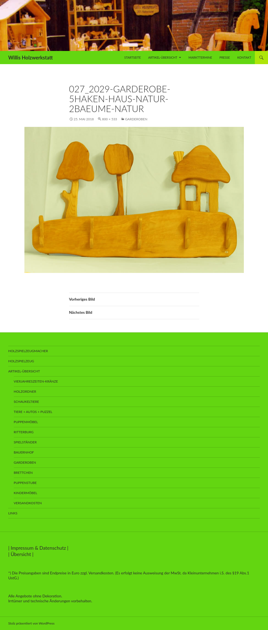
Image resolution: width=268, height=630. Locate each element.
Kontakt (244, 57)
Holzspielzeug (21, 361)
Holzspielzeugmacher (28, 351)
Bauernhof (24, 452)
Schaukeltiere (26, 402)
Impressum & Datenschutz (38, 548)
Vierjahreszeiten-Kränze (36, 381)
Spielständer (25, 442)
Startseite (132, 57)
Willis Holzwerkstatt (30, 58)
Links (12, 513)
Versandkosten (28, 503)
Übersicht (21, 554)
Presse (224, 57)
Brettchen (23, 473)
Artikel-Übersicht (162, 57)
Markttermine (200, 57)
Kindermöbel (25, 493)
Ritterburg (23, 432)
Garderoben (136, 119)
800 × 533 (109, 119)
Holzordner (25, 391)
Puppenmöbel (26, 422)
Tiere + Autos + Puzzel (33, 412)
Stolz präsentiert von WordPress (31, 623)
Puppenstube (25, 483)
